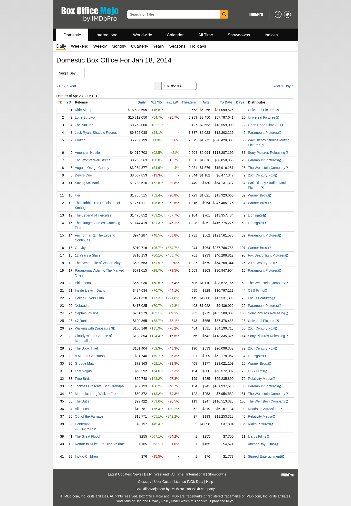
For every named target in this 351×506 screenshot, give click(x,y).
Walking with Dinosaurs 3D (95, 328)
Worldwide (142, 35)
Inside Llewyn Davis (90, 290)
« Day (60, 86)
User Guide (163, 482)
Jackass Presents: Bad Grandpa (99, 386)
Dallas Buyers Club (89, 298)
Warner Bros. (260, 195)
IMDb (196, 489)
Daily (141, 102)
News (137, 474)
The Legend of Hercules (93, 215)
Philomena (83, 283)
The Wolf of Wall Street (92, 160)
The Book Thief (86, 348)
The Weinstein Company (268, 168)
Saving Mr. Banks (88, 183)
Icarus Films (259, 436)
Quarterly (139, 46)
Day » (288, 86)
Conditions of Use (128, 501)
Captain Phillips (86, 313)
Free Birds (83, 379)
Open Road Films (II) (265, 125)
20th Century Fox (263, 175)
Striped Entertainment (266, 456)
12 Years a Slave (87, 255)
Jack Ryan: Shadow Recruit (96, 132)
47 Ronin (81, 321)
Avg (206, 102)
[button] (157, 86)
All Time (205, 35)
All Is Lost (82, 409)
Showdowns (239, 35)
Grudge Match (86, 363)
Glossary (144, 482)
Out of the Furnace (89, 416)
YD (68, 102)
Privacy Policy (159, 501)
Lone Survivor (85, 117)
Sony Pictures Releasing (268, 153)
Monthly (119, 46)
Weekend (79, 46)
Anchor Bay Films (263, 444)
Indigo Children (86, 456)
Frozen (80, 140)
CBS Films (258, 290)
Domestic (72, 35)
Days (240, 102)
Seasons (177, 46)
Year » (278, 86)
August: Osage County (92, 168)
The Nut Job (84, 125)
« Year (71, 86)
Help (209, 482)
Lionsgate (257, 215)
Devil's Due (83, 175)
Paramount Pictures (265, 132)
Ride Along (83, 110)
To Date (226, 102)
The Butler (83, 401)
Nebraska (82, 306)
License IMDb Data (188, 482)
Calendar (175, 35)
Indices (271, 35)
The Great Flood (87, 436)
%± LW (172, 102)
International (107, 35)
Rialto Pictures (260, 424)
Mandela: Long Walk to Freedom (99, 394)
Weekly (100, 46)
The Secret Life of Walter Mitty (98, 263)
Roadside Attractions (265, 409)
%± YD (156, 102)
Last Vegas (83, 371)
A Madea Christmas (90, 356)
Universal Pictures (263, 110)
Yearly (158, 46)
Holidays (198, 46)
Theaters (189, 102)
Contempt (82, 424)
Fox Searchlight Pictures (268, 255)
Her (77, 195)
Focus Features (261, 298)
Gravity (80, 248)
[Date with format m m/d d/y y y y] (179, 86)
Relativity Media (262, 379)
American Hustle (87, 153)
